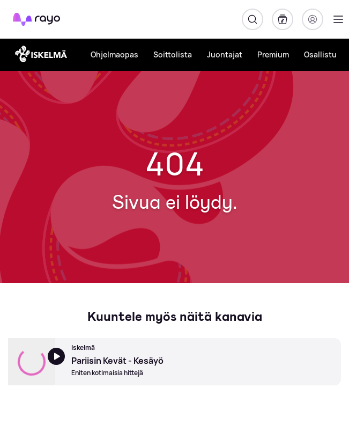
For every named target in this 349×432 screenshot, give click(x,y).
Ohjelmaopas (114, 54)
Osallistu (320, 54)
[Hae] (252, 19)
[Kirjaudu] (312, 19)
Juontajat (224, 54)
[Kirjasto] (282, 19)
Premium (273, 54)
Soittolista (172, 54)
